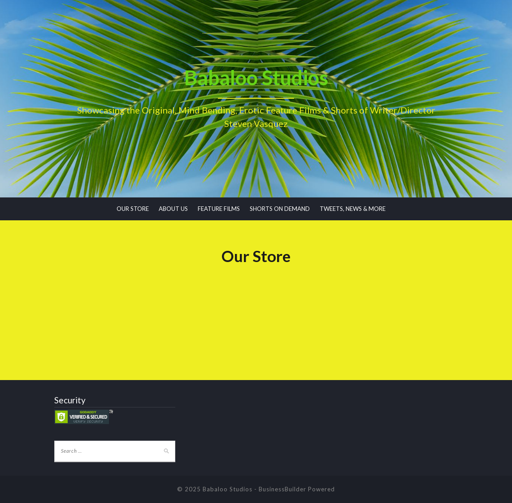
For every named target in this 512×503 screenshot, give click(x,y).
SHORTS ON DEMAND (280, 208)
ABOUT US (173, 208)
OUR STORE (133, 208)
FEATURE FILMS (219, 208)
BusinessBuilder (282, 489)
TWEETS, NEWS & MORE (353, 208)
